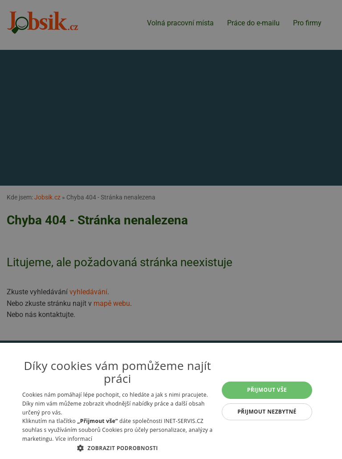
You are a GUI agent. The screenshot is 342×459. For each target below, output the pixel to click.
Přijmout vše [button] (267, 390)
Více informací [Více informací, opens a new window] (73, 439)
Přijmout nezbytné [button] (267, 411)
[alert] (171, 229)
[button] (117, 447)
